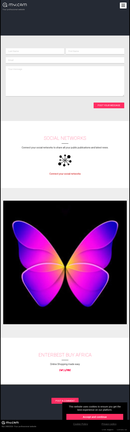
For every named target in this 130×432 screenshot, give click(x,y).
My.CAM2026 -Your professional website (19, 424)
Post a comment (65, 401)
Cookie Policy (80, 424)
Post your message (109, 105)
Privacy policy (109, 424)
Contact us (122, 429)
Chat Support (108, 429)
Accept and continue (95, 417)
